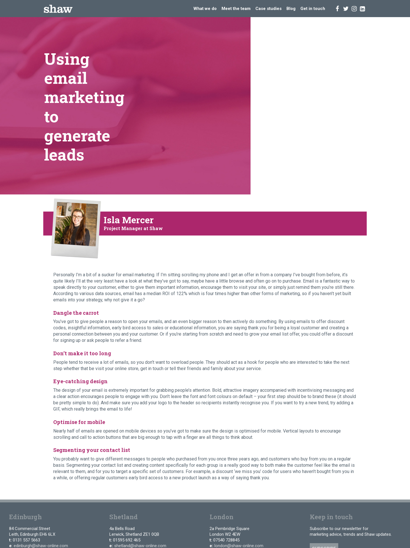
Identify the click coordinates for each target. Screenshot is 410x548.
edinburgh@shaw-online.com (41, 469)
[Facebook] (337, 8)
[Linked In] (362, 8)
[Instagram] (354, 8)
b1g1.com (297, 498)
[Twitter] (346, 8)
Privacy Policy (66, 496)
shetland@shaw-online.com (140, 469)
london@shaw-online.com (238, 469)
